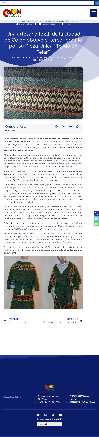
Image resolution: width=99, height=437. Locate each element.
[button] (93, 13)
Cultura (67, 24)
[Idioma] (49, 424)
